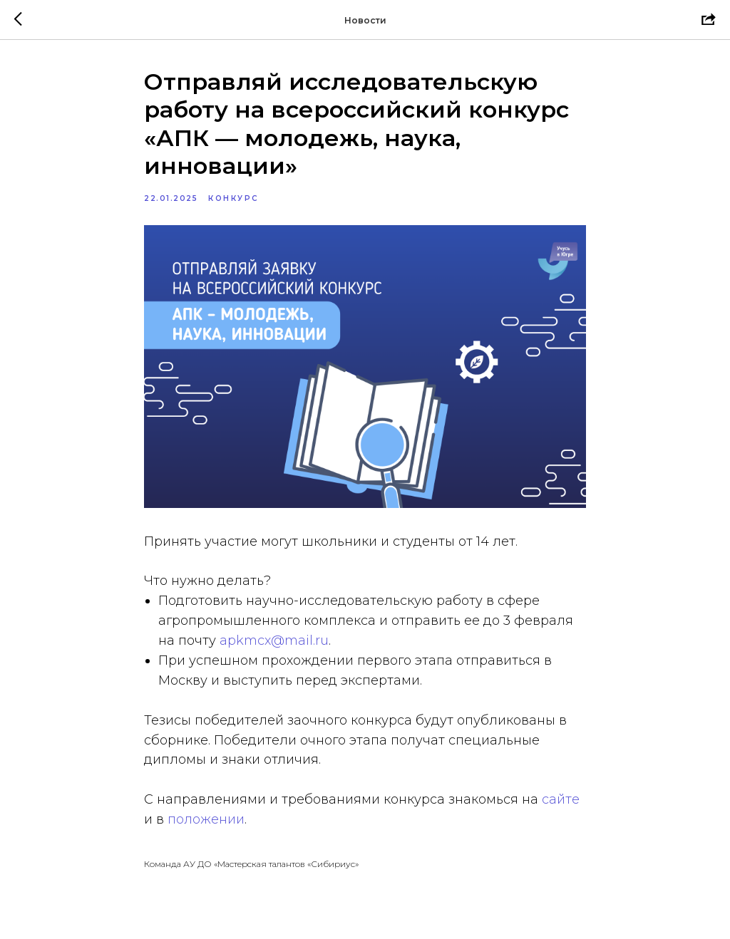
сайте (561, 799)
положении (206, 819)
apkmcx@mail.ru (274, 640)
